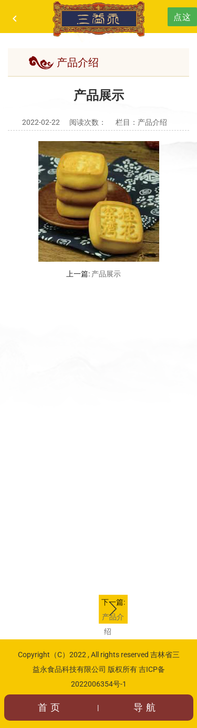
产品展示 (106, 274)
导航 (146, 707)
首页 (50, 707)
